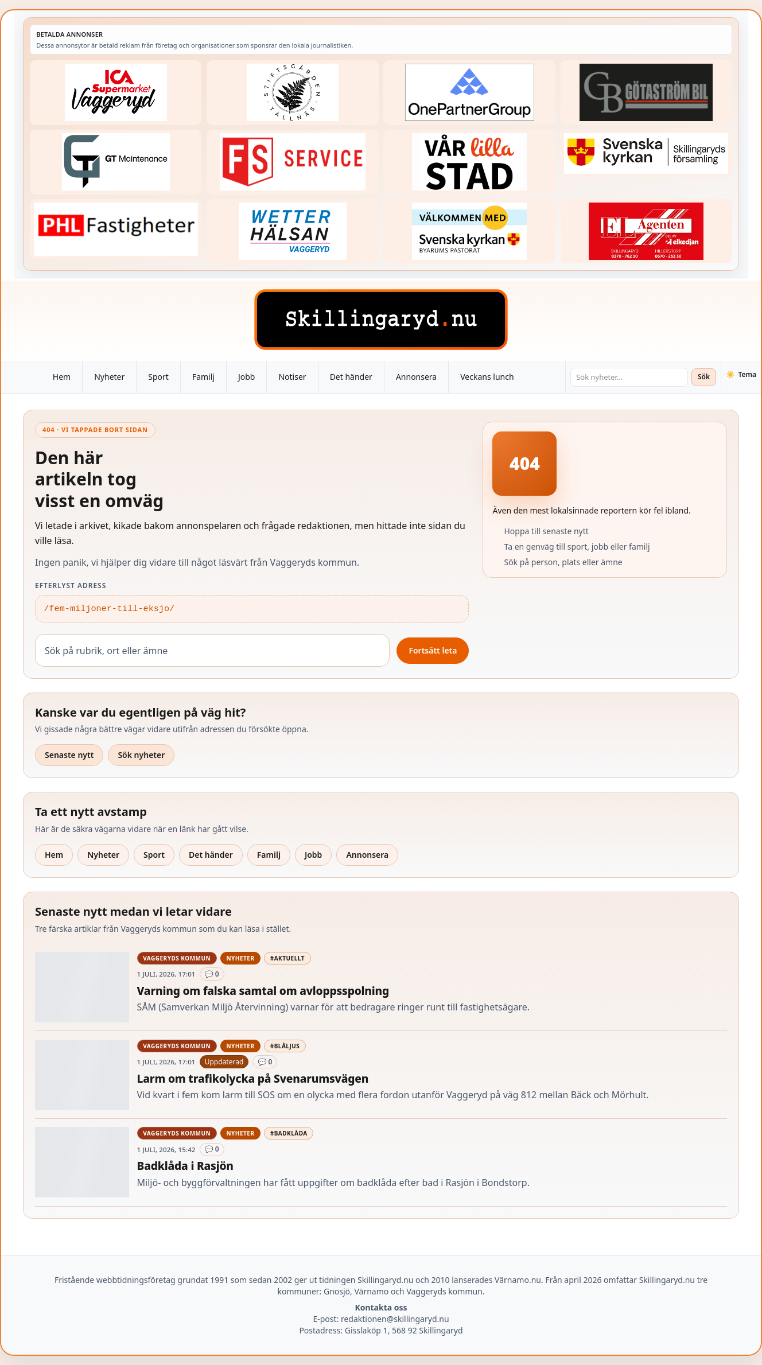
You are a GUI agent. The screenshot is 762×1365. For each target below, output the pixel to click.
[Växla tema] (741, 374)
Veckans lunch (487, 376)
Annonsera (416, 376)
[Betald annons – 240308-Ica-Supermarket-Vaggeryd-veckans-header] (115, 92)
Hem (62, 376)
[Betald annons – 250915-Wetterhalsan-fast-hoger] (292, 231)
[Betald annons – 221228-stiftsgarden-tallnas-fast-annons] (292, 92)
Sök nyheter (141, 754)
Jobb (246, 376)
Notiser (292, 376)
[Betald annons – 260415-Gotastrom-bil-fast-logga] (646, 92)
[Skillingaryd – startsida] (381, 319)
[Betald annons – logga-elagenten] (646, 231)
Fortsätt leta (433, 650)
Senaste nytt (69, 754)
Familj (203, 376)
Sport (158, 376)
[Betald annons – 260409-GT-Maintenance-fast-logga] (115, 162)
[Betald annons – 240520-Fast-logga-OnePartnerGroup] (469, 92)
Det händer (351, 376)
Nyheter (109, 376)
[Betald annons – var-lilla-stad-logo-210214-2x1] (469, 162)
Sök (704, 377)
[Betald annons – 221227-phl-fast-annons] (115, 229)
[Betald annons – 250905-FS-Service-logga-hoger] (292, 162)
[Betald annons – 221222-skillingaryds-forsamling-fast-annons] (646, 154)
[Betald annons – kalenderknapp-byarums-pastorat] (469, 231)
